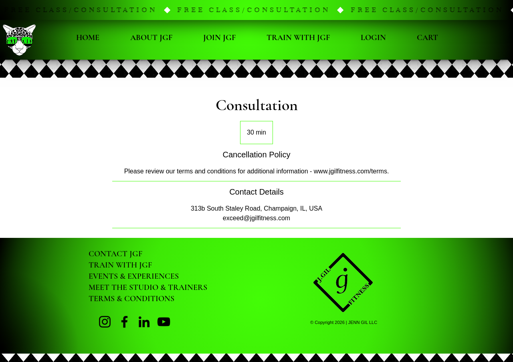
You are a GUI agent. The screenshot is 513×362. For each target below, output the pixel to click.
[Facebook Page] (124, 322)
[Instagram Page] (105, 322)
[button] (256, 10)
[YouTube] (164, 322)
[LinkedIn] (144, 322)
